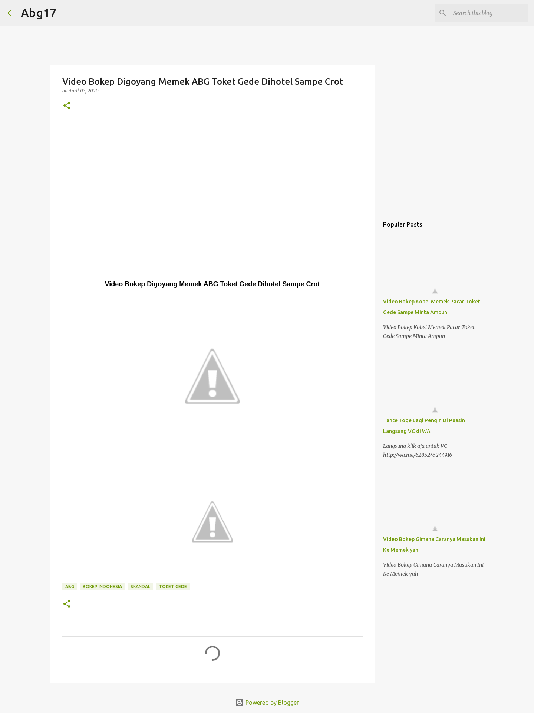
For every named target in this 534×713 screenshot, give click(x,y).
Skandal (140, 586)
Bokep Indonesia (102, 586)
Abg (69, 586)
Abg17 (38, 12)
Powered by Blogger (267, 702)
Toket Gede (173, 586)
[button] (66, 106)
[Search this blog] (489, 13)
